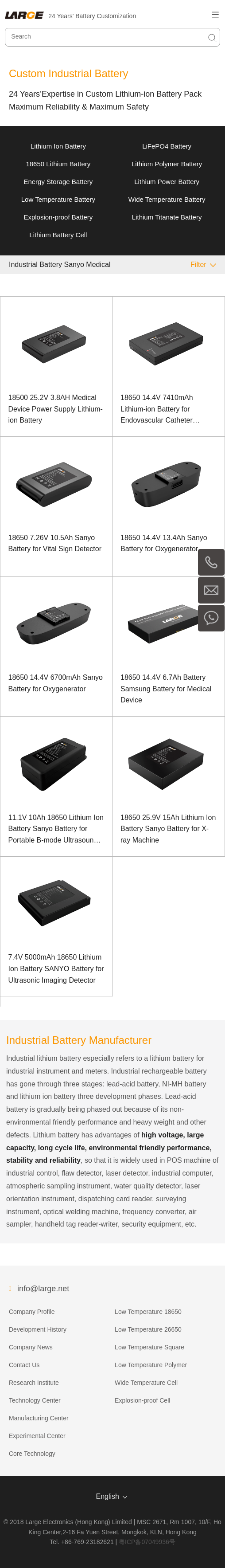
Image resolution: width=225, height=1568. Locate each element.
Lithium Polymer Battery (167, 164)
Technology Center (35, 1400)
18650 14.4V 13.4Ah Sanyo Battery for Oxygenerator (163, 543)
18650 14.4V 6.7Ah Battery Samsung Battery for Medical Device (165, 689)
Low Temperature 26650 (148, 1329)
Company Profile (32, 1311)
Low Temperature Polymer (151, 1364)
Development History (37, 1329)
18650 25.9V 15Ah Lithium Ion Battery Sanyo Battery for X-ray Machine (168, 829)
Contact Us (24, 1364)
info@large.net (43, 1288)
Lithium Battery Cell (58, 235)
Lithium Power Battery (166, 181)
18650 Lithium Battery (58, 164)
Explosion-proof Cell (142, 1400)
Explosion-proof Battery (58, 217)
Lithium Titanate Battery (167, 217)
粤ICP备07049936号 (147, 1541)
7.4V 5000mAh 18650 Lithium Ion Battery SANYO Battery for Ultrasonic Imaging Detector (56, 968)
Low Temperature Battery (58, 199)
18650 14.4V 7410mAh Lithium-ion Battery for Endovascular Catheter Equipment (156, 410)
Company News (31, 1347)
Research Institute (34, 1382)
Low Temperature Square (149, 1347)
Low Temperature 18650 (148, 1311)
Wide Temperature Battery (167, 199)
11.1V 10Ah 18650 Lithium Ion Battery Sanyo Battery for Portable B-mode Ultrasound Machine (56, 830)
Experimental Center (37, 1435)
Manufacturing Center (39, 1418)
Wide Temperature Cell (146, 1382)
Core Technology (32, 1453)
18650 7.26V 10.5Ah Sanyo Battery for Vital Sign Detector (54, 543)
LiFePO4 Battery (166, 146)
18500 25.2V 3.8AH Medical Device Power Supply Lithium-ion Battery (55, 409)
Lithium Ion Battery (58, 146)
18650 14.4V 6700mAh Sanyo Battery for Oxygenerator (55, 683)
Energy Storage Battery (58, 181)
